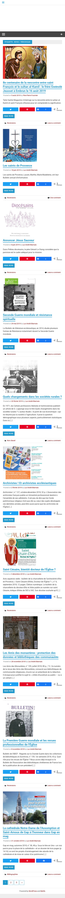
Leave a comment (54, 123)
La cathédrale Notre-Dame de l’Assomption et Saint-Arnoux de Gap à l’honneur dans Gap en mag (32, 836)
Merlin (43, 895)
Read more (8, 116)
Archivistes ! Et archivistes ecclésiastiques (30, 487)
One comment (55, 198)
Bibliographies (12, 878)
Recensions (11, 123)
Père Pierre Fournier (30, 95)
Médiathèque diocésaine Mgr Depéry (32, 18)
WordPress (33, 895)
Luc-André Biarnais (30, 170)
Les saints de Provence (18, 165)
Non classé (11, 445)
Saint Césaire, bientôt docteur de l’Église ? (30, 573)
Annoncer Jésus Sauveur (19, 240)
